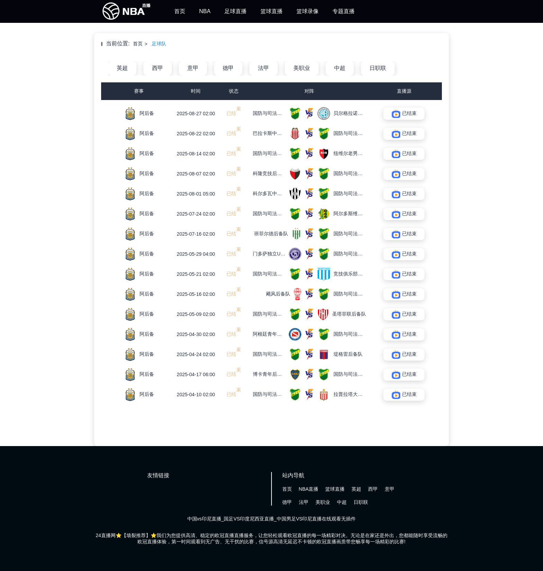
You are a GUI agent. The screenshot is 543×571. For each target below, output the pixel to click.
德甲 (228, 68)
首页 (179, 11)
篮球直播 (271, 11)
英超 (122, 68)
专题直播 (343, 11)
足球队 (159, 43)
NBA (205, 11)
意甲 (192, 68)
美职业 (301, 68)
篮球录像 (307, 11)
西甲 (157, 68)
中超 (339, 68)
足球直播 (235, 11)
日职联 (378, 68)
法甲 (263, 68)
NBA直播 (309, 489)
